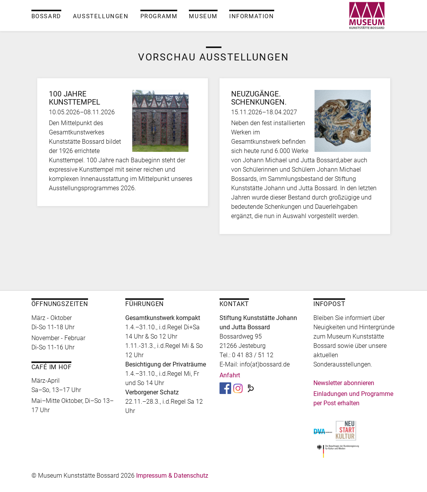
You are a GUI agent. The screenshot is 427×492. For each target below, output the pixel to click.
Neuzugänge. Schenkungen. (259, 98)
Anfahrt (230, 375)
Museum (203, 16)
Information (251, 16)
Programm (159, 16)
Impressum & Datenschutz (172, 475)
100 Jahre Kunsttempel (74, 98)
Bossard (46, 16)
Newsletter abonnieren (343, 383)
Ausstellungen (101, 16)
